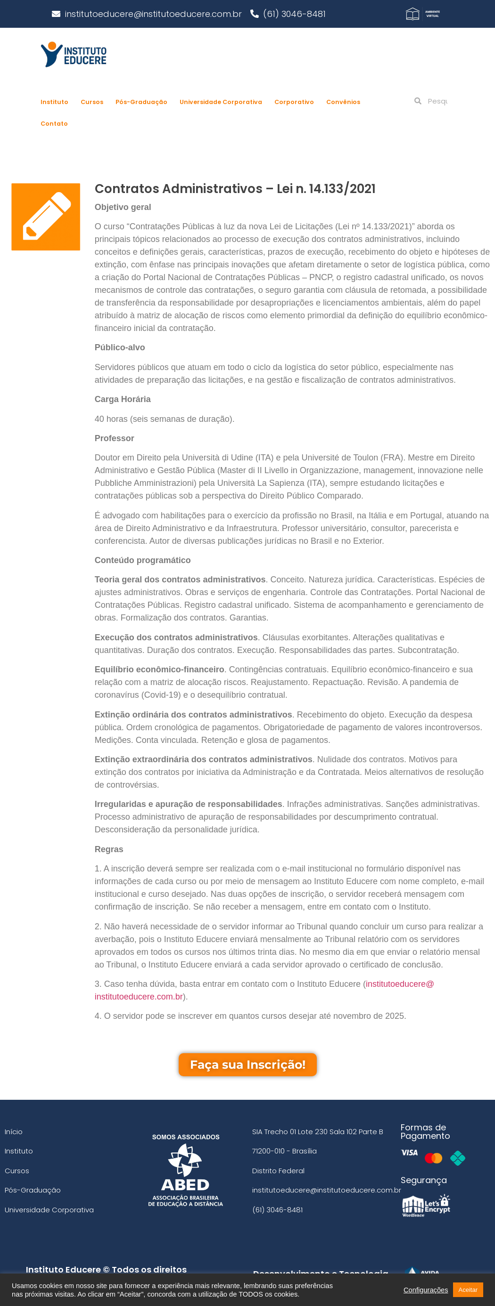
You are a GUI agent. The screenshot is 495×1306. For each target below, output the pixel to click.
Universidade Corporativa (221, 102)
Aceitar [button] (468, 1289)
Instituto (54, 102)
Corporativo (294, 102)
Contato (54, 124)
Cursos (92, 102)
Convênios (343, 102)
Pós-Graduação (141, 102)
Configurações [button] (426, 1290)
